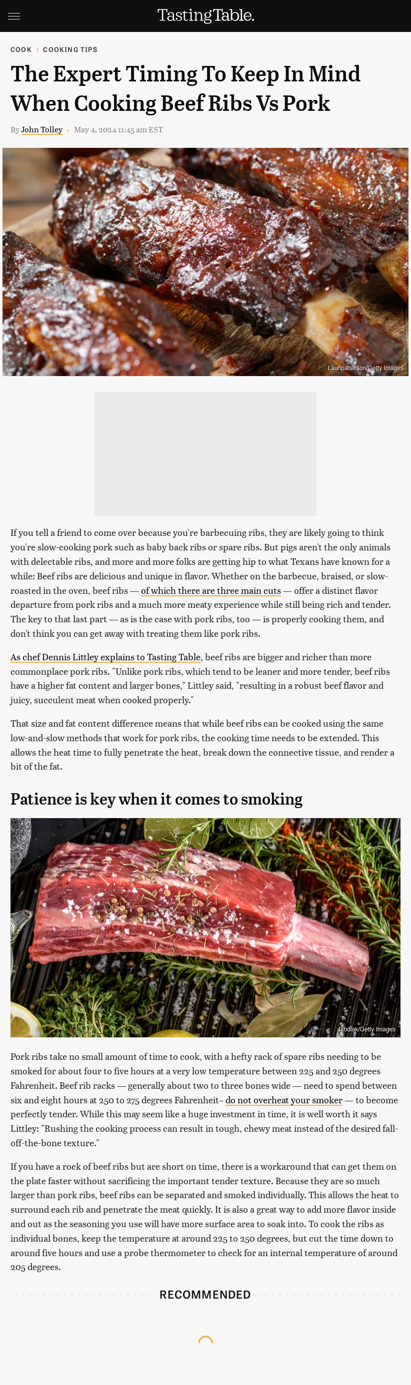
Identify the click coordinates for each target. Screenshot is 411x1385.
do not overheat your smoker (284, 1099)
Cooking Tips (70, 49)
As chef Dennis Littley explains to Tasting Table (105, 656)
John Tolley (41, 129)
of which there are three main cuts (211, 590)
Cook (21, 49)
